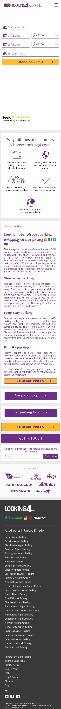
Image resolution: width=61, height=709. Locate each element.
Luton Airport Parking (16, 537)
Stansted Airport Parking (17, 549)
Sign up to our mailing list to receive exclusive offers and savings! (30, 450)
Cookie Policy (11, 668)
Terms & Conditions (15, 660)
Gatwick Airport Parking (16, 541)
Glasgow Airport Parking (17, 569)
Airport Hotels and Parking (18, 656)
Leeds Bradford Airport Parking (20, 590)
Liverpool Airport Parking (17, 577)
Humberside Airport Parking (19, 614)
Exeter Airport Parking (16, 647)
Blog (7, 685)
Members (9, 681)
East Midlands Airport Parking (19, 573)
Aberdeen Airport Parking (17, 602)
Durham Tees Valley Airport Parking (22, 610)
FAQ (7, 673)
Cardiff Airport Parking (16, 598)
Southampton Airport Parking (19, 635)
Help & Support (12, 677)
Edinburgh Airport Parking (18, 565)
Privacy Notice (12, 664)
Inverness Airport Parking (17, 630)
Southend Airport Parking (17, 639)
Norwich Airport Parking (17, 622)
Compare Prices (30, 381)
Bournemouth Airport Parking (20, 606)
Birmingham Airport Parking (18, 553)
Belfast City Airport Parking (19, 626)
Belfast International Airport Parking (23, 586)
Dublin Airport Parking (16, 594)
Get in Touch (30, 438)
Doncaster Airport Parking (18, 643)
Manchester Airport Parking (19, 545)
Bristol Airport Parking (16, 557)
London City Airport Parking (19, 618)
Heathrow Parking (14, 561)
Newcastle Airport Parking (18, 581)
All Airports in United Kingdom (26, 530)
